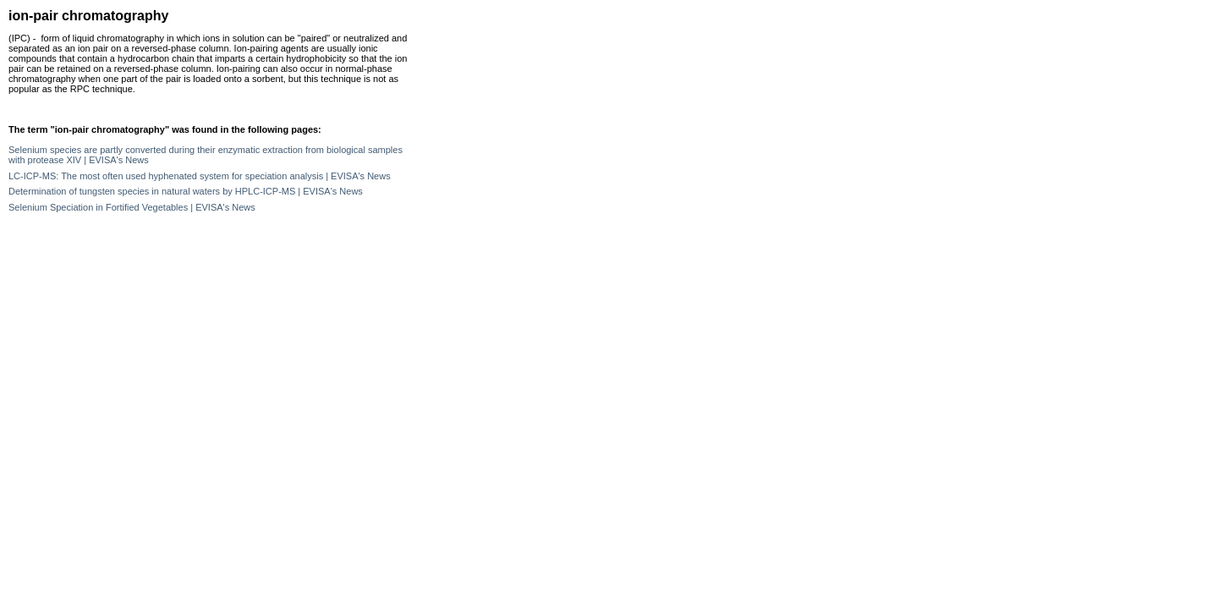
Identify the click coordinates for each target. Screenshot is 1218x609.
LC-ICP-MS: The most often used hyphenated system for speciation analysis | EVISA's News (199, 176)
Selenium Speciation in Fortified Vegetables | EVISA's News (131, 207)
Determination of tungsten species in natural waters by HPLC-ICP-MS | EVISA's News (185, 191)
